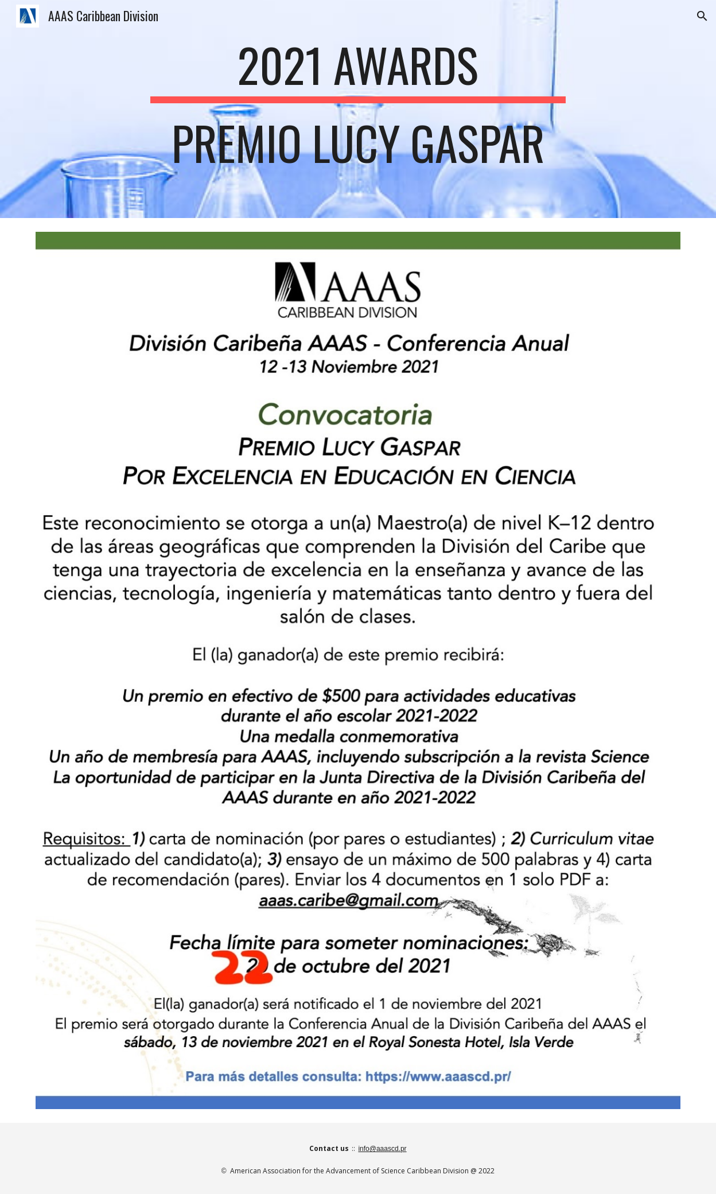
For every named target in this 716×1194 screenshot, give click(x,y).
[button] (702, 16)
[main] (358, 109)
